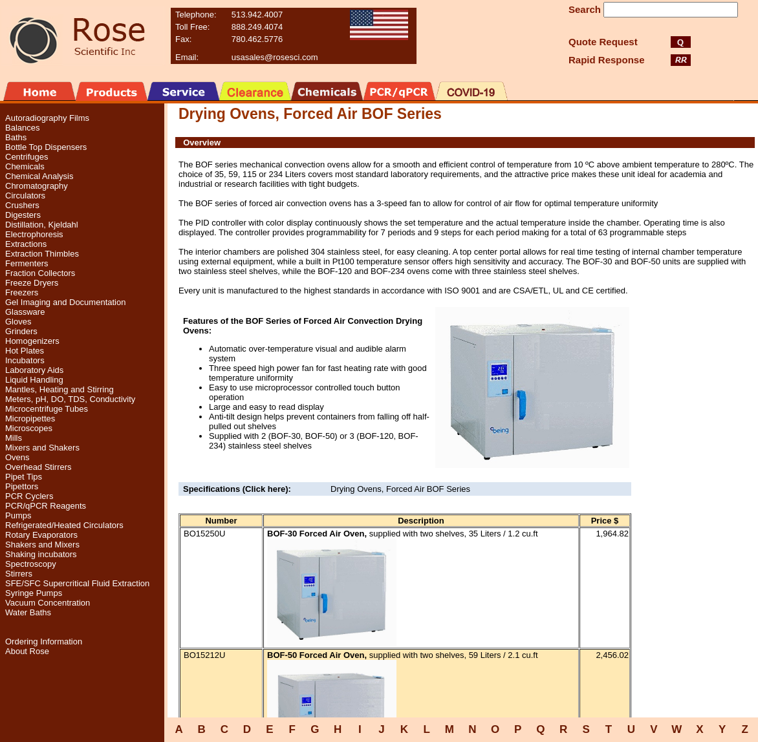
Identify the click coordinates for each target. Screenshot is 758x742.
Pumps (18, 515)
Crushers (22, 205)
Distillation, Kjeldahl (41, 224)
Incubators (25, 360)
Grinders (21, 331)
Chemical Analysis (39, 176)
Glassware (25, 312)
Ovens (17, 457)
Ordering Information (43, 641)
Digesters (23, 215)
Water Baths (28, 612)
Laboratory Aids (34, 370)
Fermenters (26, 263)
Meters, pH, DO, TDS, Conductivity (70, 399)
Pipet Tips (23, 477)
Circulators (25, 195)
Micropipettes (30, 418)
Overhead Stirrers (38, 467)
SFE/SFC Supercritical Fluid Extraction (77, 583)
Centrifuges (26, 157)
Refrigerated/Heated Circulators (64, 525)
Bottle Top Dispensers (46, 147)
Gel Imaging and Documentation (65, 302)
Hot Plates (24, 350)
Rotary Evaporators (41, 535)
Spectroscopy (30, 564)
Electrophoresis (34, 234)
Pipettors (21, 486)
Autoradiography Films (47, 118)
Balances (22, 127)
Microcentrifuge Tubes (46, 409)
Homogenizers (32, 341)
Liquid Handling (34, 380)
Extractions (26, 244)
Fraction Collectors (40, 273)
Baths (16, 137)
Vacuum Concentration (47, 603)
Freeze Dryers (31, 283)
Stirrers (18, 573)
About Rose (27, 651)
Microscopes (28, 428)
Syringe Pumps (33, 593)
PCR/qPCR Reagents (45, 506)
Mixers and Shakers (42, 447)
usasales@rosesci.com (275, 57)
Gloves (18, 321)
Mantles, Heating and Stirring (59, 389)
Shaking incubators (41, 554)
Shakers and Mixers (42, 544)
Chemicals (25, 166)
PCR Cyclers (29, 496)
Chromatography (36, 186)
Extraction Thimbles (42, 254)
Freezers (21, 292)
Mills (13, 438)
